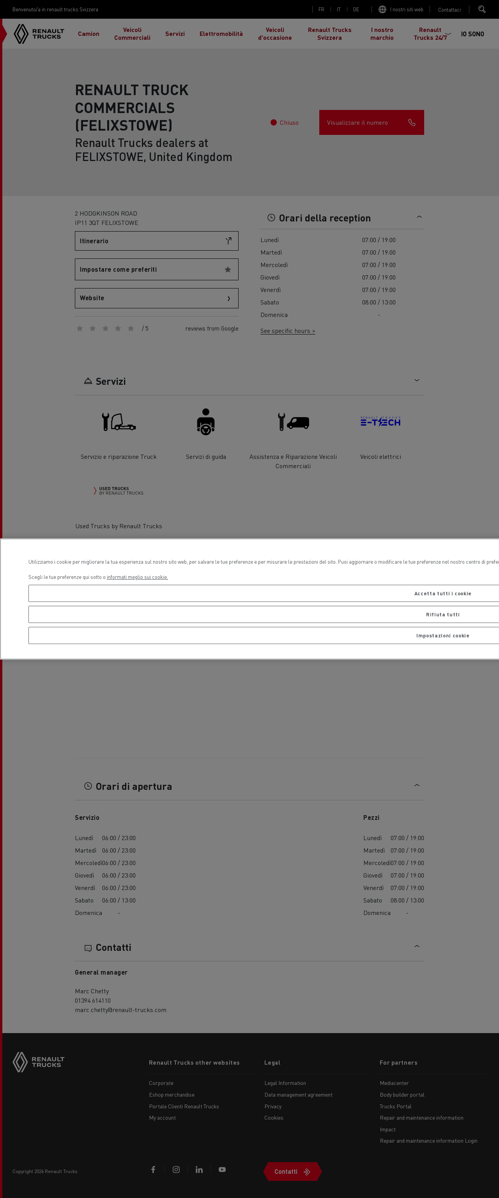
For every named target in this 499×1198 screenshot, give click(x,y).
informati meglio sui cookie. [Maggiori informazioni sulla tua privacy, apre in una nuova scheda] (137, 576)
